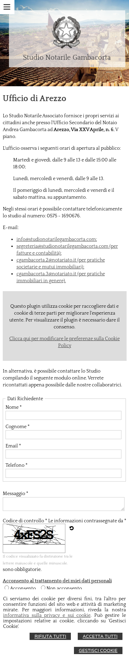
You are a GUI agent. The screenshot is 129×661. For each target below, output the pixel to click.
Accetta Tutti (100, 636)
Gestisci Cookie (98, 650)
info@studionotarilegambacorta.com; (57, 239)
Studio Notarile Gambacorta (67, 57)
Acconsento (23, 588)
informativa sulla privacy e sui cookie (46, 615)
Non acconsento (64, 588)
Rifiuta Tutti (50, 636)
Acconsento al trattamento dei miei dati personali (57, 581)
